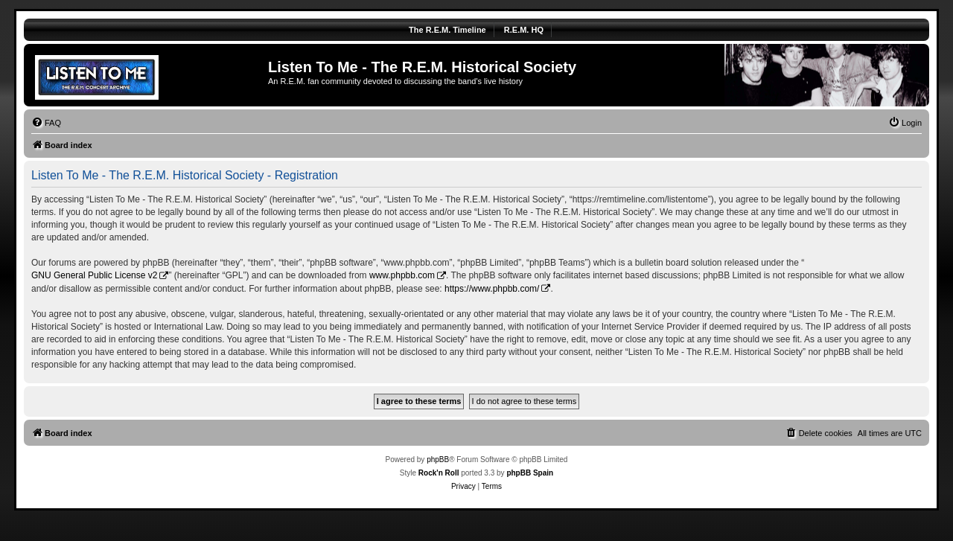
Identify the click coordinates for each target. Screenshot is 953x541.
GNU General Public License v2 (94, 275)
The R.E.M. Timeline (447, 29)
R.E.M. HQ (524, 29)
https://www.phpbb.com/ (491, 289)
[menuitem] (46, 123)
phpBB (438, 459)
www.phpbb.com (402, 275)
